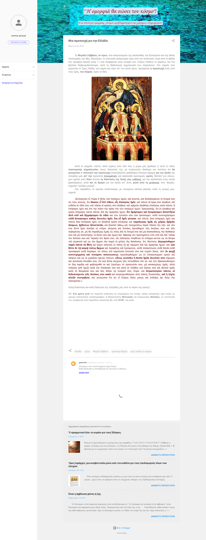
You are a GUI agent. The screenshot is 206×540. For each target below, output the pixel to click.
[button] (173, 41)
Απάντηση (84, 373)
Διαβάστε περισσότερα (163, 455)
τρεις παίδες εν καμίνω (141, 351)
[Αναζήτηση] (178, 7)
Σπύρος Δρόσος (18, 36)
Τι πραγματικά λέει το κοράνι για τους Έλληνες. (95, 432)
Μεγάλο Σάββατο (100, 351)
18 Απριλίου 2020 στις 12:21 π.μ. (100, 363)
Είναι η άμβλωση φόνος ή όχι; (84, 494)
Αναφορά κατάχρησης (12, 83)
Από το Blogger (121, 528)
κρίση (87, 351)
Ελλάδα (78, 351)
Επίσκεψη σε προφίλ (19, 42)
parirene (83, 362)
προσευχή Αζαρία (119, 351)
